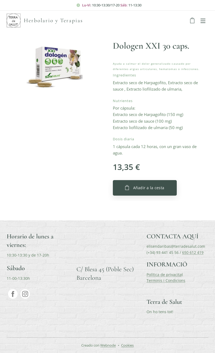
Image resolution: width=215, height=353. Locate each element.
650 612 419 (193, 252)
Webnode (108, 345)
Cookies (127, 345)
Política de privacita (164, 274)
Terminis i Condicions (166, 280)
